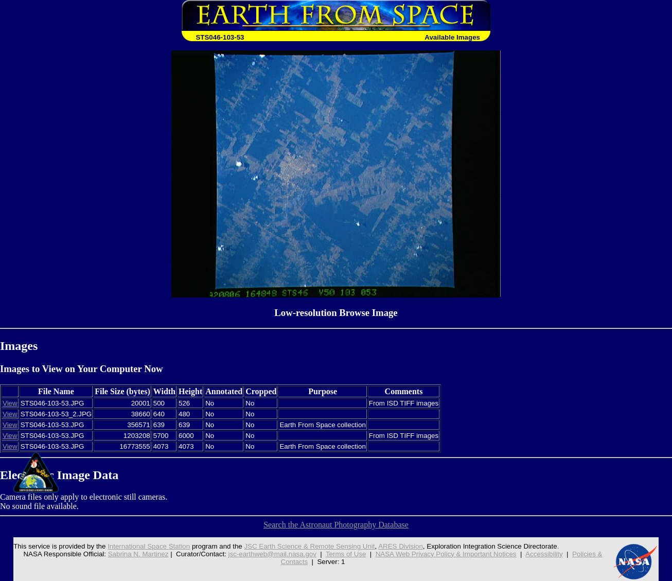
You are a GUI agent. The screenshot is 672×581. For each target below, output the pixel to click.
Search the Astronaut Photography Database (336, 524)
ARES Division (400, 546)
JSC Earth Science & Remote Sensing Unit (309, 546)
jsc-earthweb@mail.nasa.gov (272, 554)
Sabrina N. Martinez (138, 554)
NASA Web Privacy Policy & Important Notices (446, 554)
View (10, 403)
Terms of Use (346, 554)
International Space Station (149, 546)
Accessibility (544, 554)
